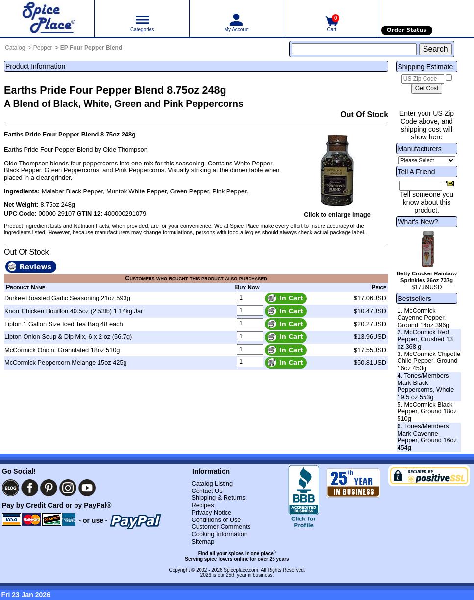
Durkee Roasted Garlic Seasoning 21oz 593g (67, 297)
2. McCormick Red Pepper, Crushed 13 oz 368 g (425, 339)
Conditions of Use (216, 519)
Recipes (202, 505)
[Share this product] (450, 183)
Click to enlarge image (337, 214)
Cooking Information (219, 534)
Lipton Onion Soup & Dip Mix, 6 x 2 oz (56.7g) (68, 336)
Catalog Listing (212, 483)
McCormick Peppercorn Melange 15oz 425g (65, 362)
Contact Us (206, 490)
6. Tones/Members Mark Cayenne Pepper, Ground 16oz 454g (427, 436)
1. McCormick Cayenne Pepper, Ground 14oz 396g (423, 317)
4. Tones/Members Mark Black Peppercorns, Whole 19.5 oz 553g (425, 386)
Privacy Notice (211, 512)
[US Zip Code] (422, 79)
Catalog (15, 47)
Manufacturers (419, 149)
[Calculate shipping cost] (426, 89)
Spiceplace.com (241, 570)
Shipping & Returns (218, 497)
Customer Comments (220, 526)
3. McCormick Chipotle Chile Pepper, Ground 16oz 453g (428, 361)
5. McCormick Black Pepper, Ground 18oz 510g (427, 411)
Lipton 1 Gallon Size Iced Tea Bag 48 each (63, 323)
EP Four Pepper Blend (91, 47)
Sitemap (202, 541)
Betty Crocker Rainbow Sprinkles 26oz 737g (427, 277)
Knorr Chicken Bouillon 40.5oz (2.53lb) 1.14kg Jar (73, 311)
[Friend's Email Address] (420, 186)
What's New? (418, 222)
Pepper (42, 47)
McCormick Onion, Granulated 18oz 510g (62, 350)
